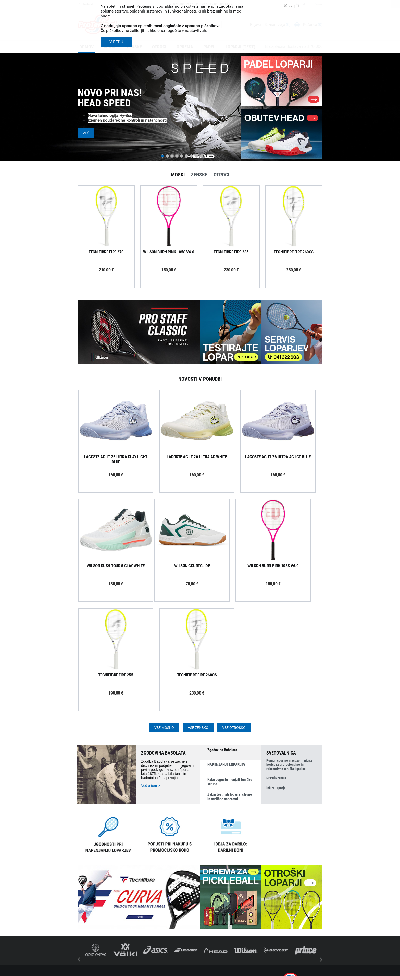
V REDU (116, 41)
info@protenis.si (293, 940)
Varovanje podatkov (155, 933)
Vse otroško (234, 619)
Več (86, 133)
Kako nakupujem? (153, 880)
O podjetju (211, 880)
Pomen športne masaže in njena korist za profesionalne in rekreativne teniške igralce (289, 656)
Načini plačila (149, 926)
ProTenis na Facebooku (105, 907)
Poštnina (146, 893)
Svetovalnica (213, 933)
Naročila (145, 900)
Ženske (199, 174)
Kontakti (209, 893)
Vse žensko (198, 619)
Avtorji (318, 970)
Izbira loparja (276, 680)
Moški (178, 174)
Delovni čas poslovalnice (222, 900)
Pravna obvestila (152, 940)
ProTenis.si (274, 953)
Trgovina (209, 887)
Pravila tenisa (276, 670)
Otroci (221, 174)
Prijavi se (90, 891)
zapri (291, 6)
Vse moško (164, 619)
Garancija (146, 907)
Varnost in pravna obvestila (154, 970)
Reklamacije (148, 913)
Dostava (145, 887)
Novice (208, 927)
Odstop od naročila (154, 920)
